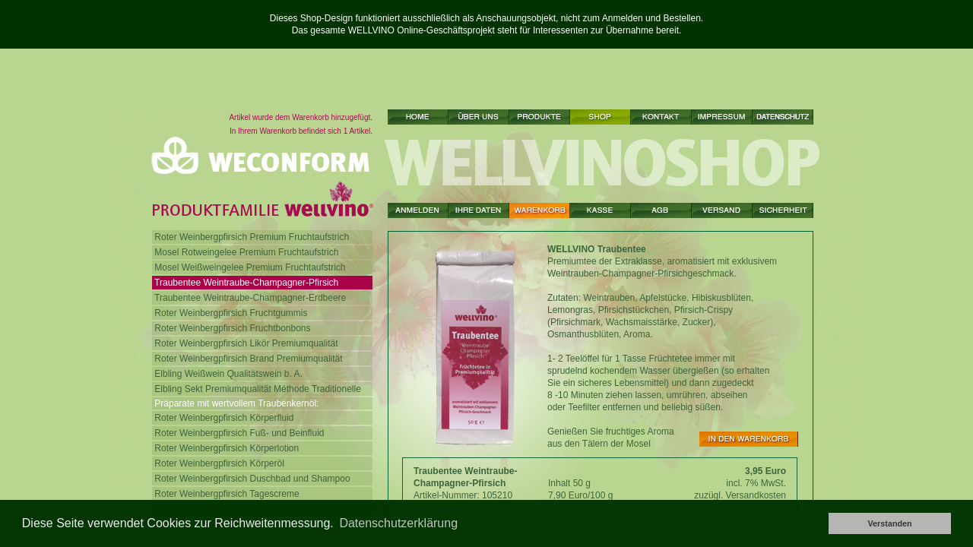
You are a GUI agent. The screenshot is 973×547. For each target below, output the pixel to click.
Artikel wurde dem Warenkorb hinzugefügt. (300, 117)
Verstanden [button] (889, 523)
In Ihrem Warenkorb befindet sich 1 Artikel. (301, 131)
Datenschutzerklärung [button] (398, 523)
